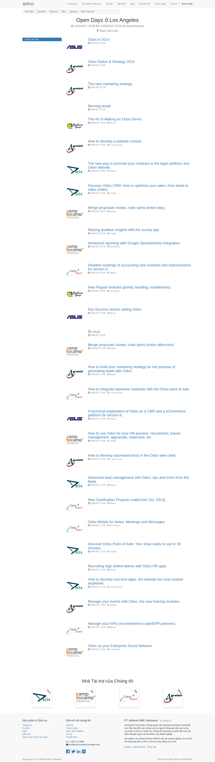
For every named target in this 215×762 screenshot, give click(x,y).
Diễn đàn (26, 734)
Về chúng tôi (165, 721)
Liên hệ (69, 725)
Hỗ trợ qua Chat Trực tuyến (35, 737)
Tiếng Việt (151, 747)
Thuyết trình (71, 737)
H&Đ (24, 731)
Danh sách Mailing (74, 731)
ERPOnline (187, 759)
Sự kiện (26, 728)
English (127, 747)
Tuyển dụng (71, 728)
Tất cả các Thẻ (32, 39)
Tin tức (69, 734)
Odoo (175, 759)
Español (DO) (139, 747)
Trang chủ (27, 725)
